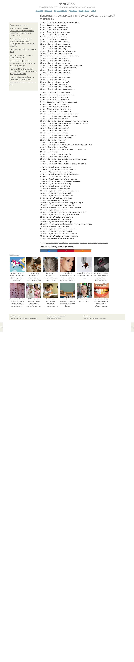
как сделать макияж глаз (52, 243)
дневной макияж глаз (74, 243)
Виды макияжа (60, 11)
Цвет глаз (73, 11)
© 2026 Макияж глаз (15, 316)
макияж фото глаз (63, 243)
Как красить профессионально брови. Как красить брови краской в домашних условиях (23, 63)
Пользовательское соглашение (59, 316)
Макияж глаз (67, 3)
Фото (93, 11)
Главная (39, 11)
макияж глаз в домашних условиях (88, 243)
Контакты (49, 316)
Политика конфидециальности (54, 318)
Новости (48, 11)
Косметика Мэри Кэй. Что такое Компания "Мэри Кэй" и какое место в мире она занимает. (23, 71)
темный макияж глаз (103, 243)
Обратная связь (86, 316)
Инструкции (84, 11)
